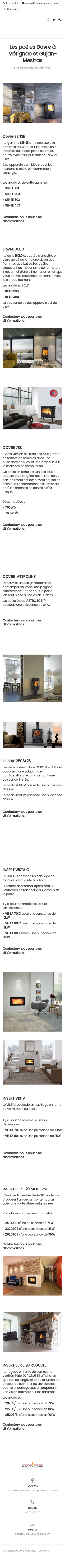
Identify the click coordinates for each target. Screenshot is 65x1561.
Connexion (11, 9)
